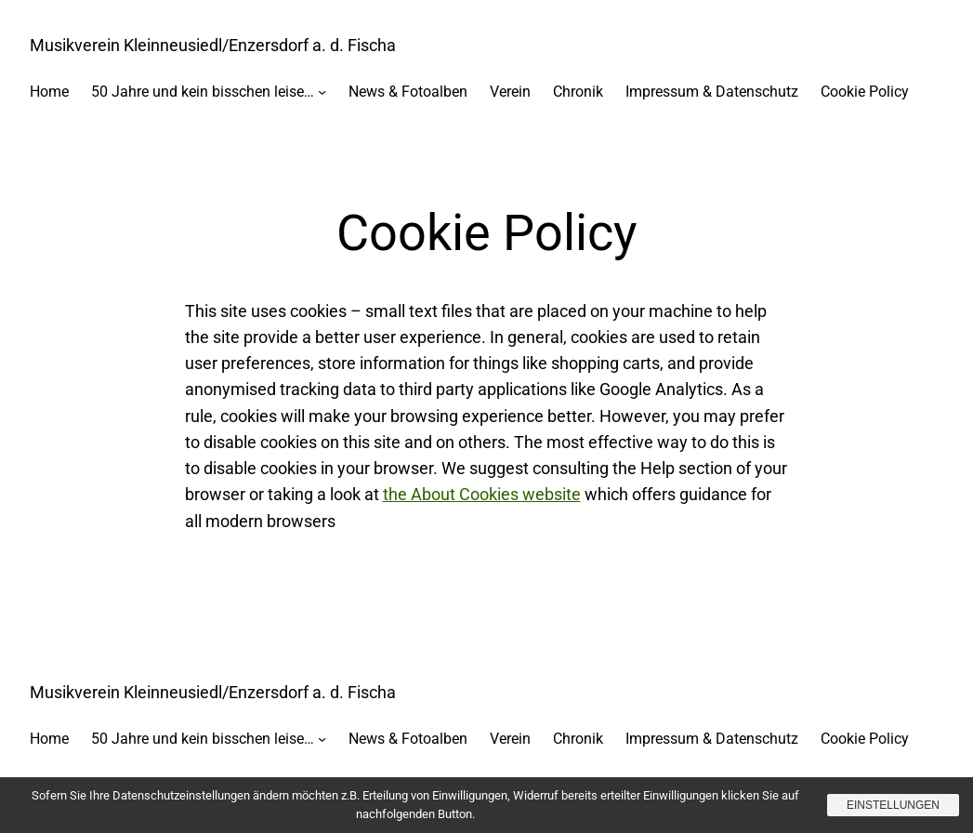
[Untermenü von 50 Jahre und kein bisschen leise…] (322, 90)
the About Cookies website (482, 494)
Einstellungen (893, 805)
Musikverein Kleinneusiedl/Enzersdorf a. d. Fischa (213, 45)
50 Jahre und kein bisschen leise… (202, 91)
